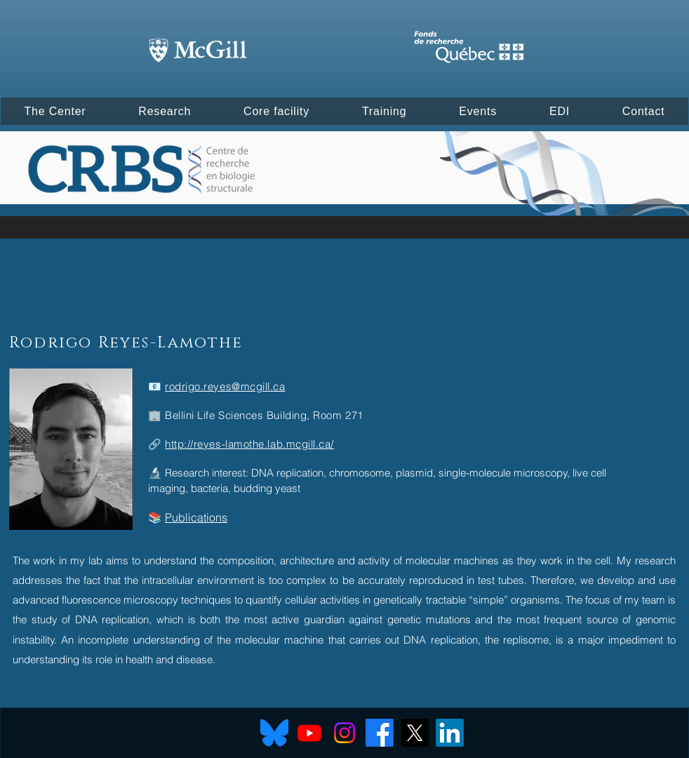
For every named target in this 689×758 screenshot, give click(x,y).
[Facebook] (380, 733)
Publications (196, 517)
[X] (415, 733)
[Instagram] (344, 733)
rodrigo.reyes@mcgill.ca (225, 386)
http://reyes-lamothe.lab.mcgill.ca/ (249, 444)
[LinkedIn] (450, 733)
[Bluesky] (274, 733)
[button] (55, 111)
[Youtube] (309, 733)
